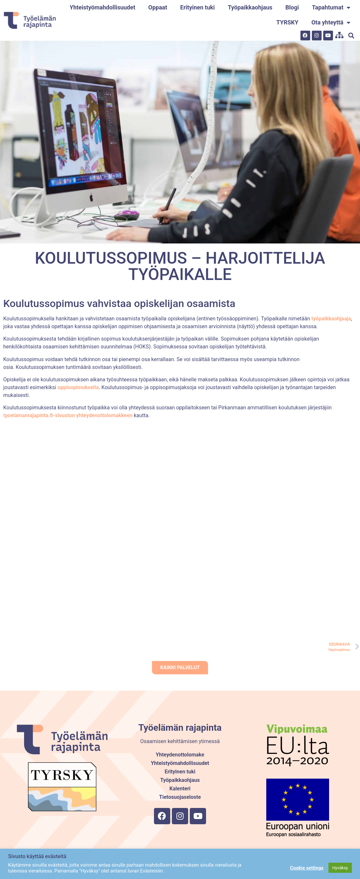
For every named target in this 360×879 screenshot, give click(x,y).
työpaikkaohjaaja (330, 318)
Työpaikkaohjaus (250, 7)
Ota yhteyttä (331, 22)
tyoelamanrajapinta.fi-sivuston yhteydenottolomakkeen (67, 415)
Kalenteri (180, 788)
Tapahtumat (331, 7)
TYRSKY (287, 22)
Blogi (292, 7)
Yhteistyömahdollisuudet (102, 7)
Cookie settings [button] (307, 868)
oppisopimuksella (78, 387)
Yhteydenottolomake (180, 755)
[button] (351, 35)
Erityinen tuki (197, 7)
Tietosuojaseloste (180, 797)
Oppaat (157, 7)
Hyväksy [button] (340, 867)
